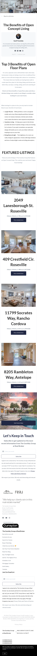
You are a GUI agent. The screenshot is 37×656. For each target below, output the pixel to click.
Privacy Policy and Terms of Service (23, 601)
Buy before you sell (7, 534)
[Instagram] (9, 518)
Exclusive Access (7, 537)
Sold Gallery (5, 566)
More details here (18, 220)
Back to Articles (9, 16)
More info (9, 649)
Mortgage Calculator (8, 563)
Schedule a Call (6, 560)
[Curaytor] (10, 527)
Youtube (4, 569)
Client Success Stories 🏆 (9, 546)
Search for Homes (7, 540)
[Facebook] (3, 518)
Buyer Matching (6, 543)
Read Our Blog (6, 551)
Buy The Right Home (8, 554)
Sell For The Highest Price (9, 557)
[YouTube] (6, 518)
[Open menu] (35, 3)
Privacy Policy (18, 624)
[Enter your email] (20, 451)
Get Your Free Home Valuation (10, 549)
